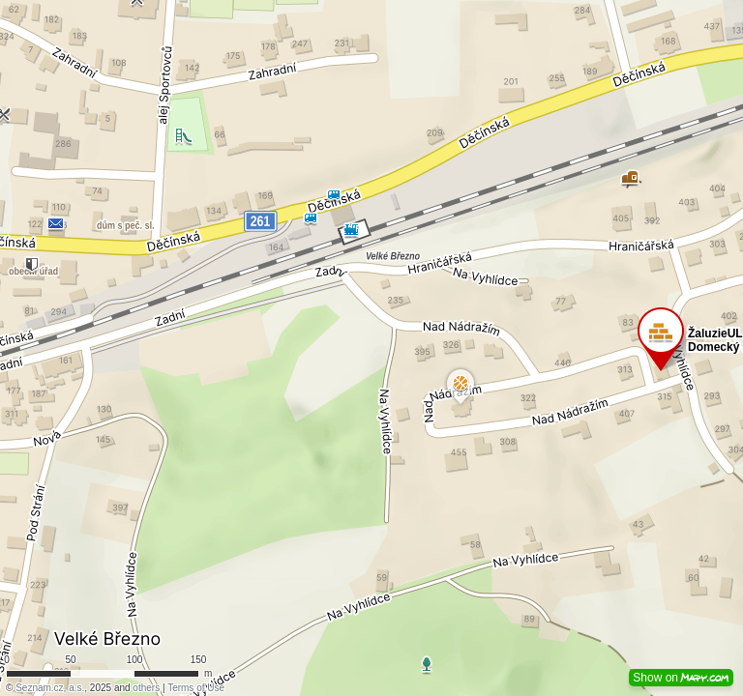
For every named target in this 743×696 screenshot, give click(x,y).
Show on (681, 677)
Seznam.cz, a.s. (49, 687)
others (146, 687)
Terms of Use (195, 687)
